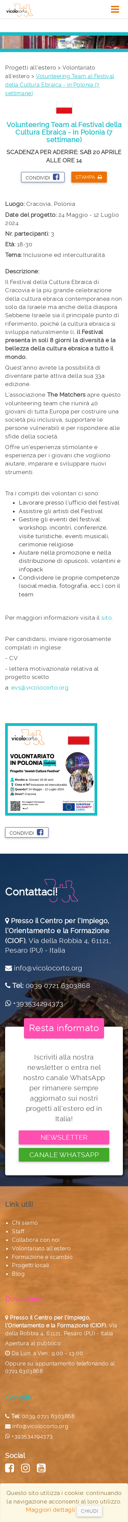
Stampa (88, 177)
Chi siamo (25, 1223)
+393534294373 (38, 1003)
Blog (18, 1274)
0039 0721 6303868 (58, 985)
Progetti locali (30, 1265)
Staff (18, 1231)
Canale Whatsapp (64, 1155)
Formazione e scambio (42, 1257)
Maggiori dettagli (50, 1509)
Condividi (42, 177)
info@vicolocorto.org (48, 968)
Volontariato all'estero (41, 1248)
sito (106, 617)
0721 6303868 (24, 1371)
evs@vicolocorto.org (40, 687)
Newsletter (64, 1137)
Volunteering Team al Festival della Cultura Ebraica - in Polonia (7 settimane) (59, 85)
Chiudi (89, 1511)
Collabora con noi (36, 1240)
